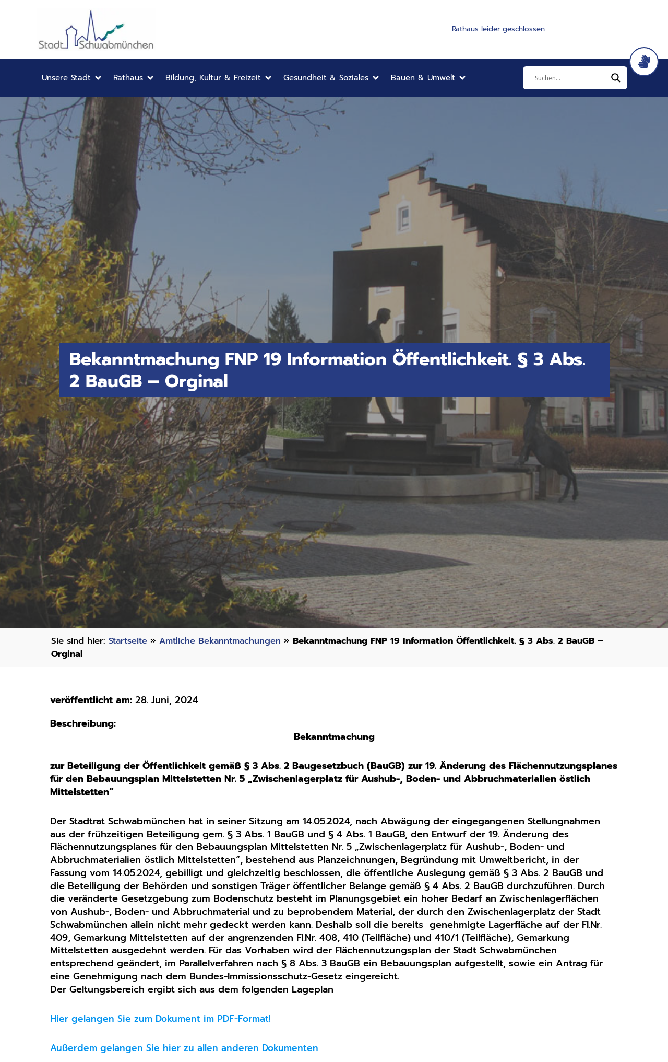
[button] (72, 78)
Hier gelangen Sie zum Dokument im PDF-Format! (163, 1018)
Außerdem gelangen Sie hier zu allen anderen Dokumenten (186, 1048)
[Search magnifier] (616, 78)
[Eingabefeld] (570, 78)
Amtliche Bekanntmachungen (224, 640)
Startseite (129, 640)
